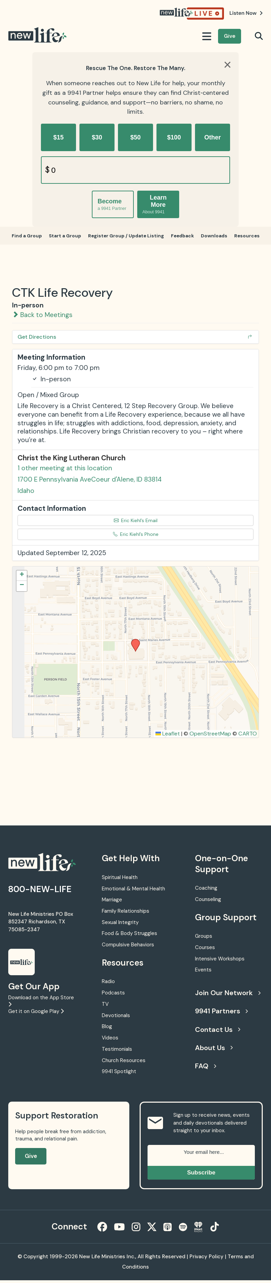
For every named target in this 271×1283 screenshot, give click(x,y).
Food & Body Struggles (129, 936)
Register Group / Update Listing (125, 237)
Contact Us (217, 1032)
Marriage (112, 902)
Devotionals (116, 1018)
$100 (174, 137)
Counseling (208, 902)
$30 (97, 137)
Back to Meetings (42, 317)
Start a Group (62, 237)
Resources (249, 237)
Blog (107, 1029)
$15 (58, 137)
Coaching (206, 890)
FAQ (205, 1068)
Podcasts (113, 995)
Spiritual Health (120, 880)
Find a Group (24, 237)
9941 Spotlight (119, 1074)
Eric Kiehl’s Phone (136, 537)
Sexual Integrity (120, 925)
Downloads (216, 237)
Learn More (154, 204)
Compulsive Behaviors (128, 947)
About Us (214, 1050)
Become (112, 204)
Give (229, 36)
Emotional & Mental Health (133, 891)
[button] (133, 644)
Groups (203, 938)
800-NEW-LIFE (40, 892)
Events (203, 972)
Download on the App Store (41, 1003)
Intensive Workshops (220, 961)
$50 (135, 137)
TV (105, 1006)
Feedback (183, 237)
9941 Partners (221, 1013)
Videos (110, 1040)
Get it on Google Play (36, 1014)
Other (212, 137)
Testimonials (117, 1051)
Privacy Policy (206, 1259)
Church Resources (123, 1063)
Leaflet (167, 736)
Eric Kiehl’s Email (136, 523)
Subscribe (201, 1175)
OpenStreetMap (210, 736)
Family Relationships (125, 913)
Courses (205, 950)
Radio (108, 984)
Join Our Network (227, 995)
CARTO (247, 736)
